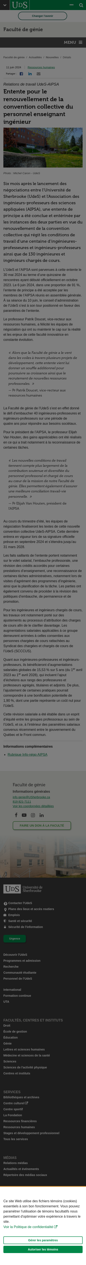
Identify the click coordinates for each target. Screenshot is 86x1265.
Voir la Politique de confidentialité (28, 1227)
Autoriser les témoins (43, 1249)
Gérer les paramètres (43, 1240)
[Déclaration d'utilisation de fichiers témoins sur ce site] (43, 1226)
